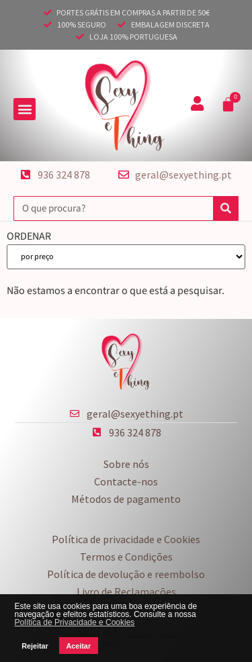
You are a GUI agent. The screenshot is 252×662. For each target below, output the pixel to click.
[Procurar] (225, 208)
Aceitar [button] (78, 646)
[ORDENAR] (126, 256)
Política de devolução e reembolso (126, 574)
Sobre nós (126, 464)
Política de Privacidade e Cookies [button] (75, 622)
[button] (24, 109)
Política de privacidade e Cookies (126, 539)
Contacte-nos (126, 481)
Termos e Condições (126, 556)
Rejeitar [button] (35, 646)
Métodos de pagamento (126, 499)
